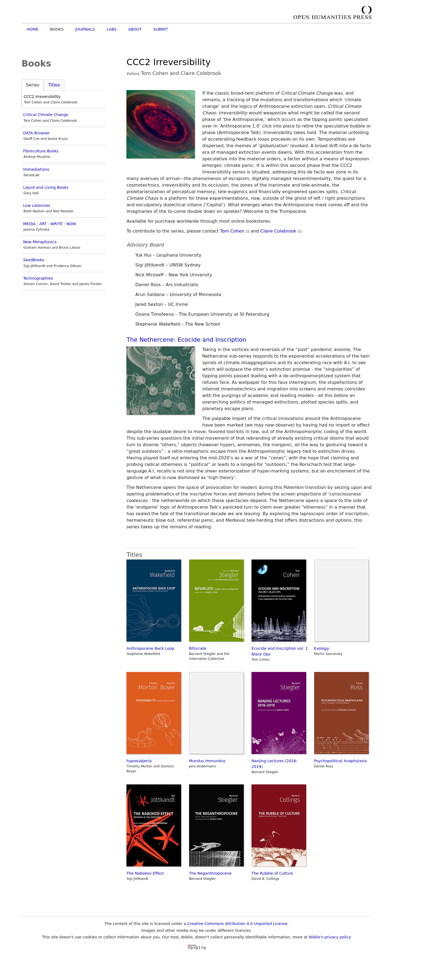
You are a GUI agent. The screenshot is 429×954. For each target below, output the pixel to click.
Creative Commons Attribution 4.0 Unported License (237, 923)
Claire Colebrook (280, 231)
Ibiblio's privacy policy (330, 937)
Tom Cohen (234, 231)
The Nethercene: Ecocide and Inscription (186, 339)
